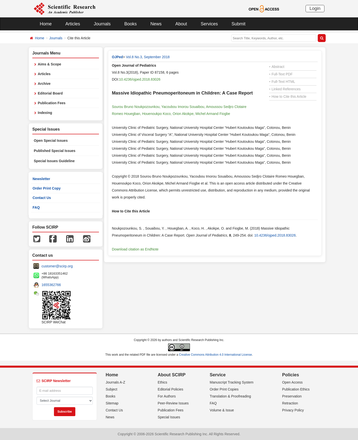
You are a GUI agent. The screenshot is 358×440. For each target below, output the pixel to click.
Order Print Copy (47, 188)
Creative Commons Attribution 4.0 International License (215, 354)
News (156, 23)
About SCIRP (171, 374)
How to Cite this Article (287, 96)
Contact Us (42, 198)
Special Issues (169, 417)
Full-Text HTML (282, 82)
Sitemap (112, 403)
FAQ (36, 207)
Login (315, 8)
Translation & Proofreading (230, 396)
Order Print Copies (224, 389)
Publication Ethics (296, 389)
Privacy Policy (293, 410)
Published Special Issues (54, 151)
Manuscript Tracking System (232, 382)
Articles (72, 23)
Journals (102, 23)
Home (46, 23)
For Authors (167, 396)
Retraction (290, 403)
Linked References (285, 89)
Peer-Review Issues (173, 403)
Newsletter (41, 179)
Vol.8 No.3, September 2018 (148, 57)
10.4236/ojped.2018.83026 (140, 79)
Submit (238, 23)
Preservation (292, 396)
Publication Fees (51, 103)
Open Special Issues (51, 141)
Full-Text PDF (281, 74)
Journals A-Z (115, 382)
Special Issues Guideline (54, 161)
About (181, 23)
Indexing (45, 113)
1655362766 (51, 285)
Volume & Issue (222, 410)
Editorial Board (50, 93)
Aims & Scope (49, 64)
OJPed (117, 57)
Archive (44, 84)
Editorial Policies (170, 389)
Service (218, 374)
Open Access (292, 382)
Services (209, 23)
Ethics (162, 382)
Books (130, 23)
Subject (111, 389)
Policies (290, 374)
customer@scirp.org (57, 266)
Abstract (276, 67)
